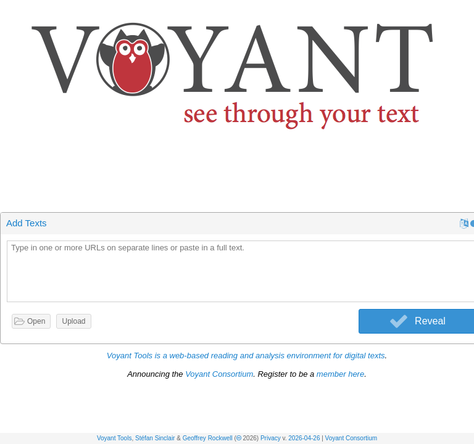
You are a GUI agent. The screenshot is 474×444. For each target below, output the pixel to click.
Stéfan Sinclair (155, 438)
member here (340, 374)
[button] (465, 11)
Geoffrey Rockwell (208, 438)
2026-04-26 (304, 438)
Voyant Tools (114, 438)
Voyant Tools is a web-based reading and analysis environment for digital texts (246, 355)
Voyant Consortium (351, 438)
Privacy (270, 438)
